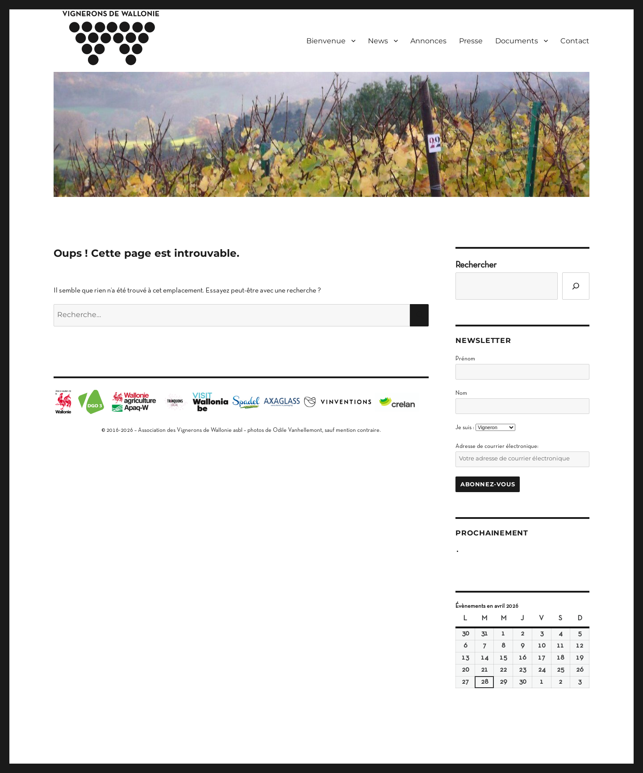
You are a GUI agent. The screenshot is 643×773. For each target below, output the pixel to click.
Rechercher (476, 265)
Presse (471, 41)
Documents (516, 41)
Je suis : (464, 427)
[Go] (575, 286)
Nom (461, 393)
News (378, 41)
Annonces (428, 41)
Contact (574, 41)
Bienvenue (326, 41)
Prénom (465, 359)
